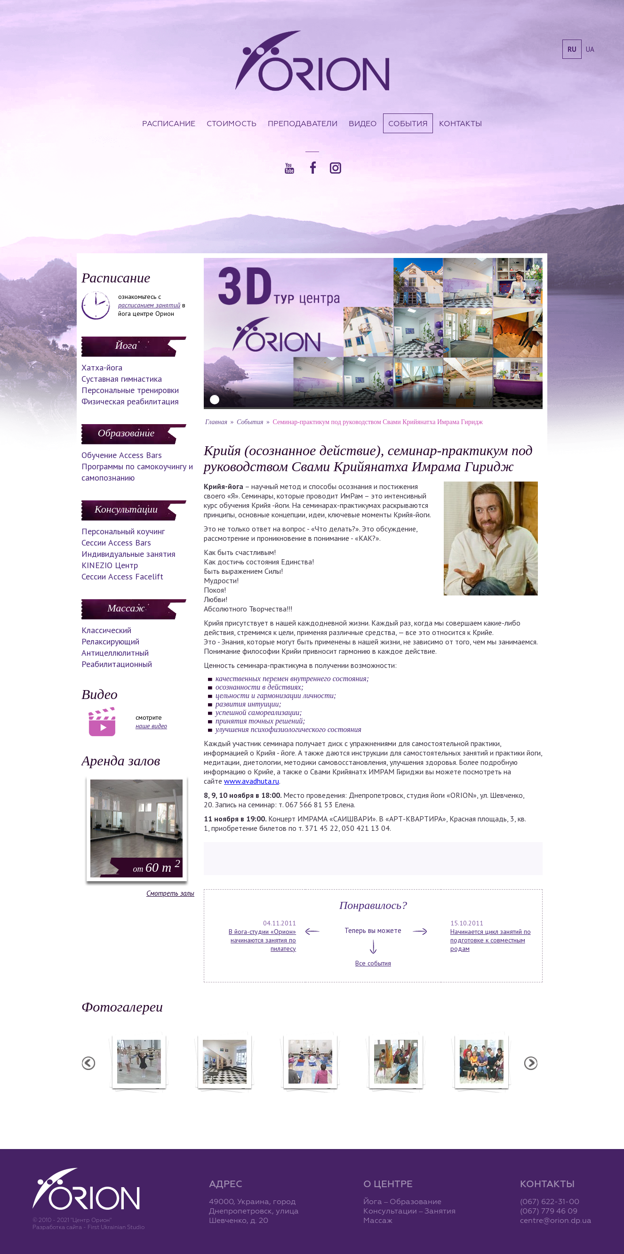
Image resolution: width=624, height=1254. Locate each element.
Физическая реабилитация (130, 401)
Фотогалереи (122, 1006)
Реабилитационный (116, 664)
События (408, 123)
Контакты (460, 123)
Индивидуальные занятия (128, 553)
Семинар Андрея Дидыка (481, 1098)
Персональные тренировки (130, 390)
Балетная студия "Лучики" (138, 1098)
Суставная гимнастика (121, 378)
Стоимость (231, 123)
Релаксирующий (110, 641)
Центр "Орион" (224, 1098)
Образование (126, 433)
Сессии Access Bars (116, 542)
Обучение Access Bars (121, 455)
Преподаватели (302, 123)
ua (590, 49)
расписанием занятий (149, 305)
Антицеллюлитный (115, 652)
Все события (373, 963)
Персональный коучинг (123, 531)
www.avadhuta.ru (251, 781)
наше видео (151, 726)
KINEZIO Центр (109, 565)
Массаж (125, 608)
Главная (216, 422)
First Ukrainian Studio (116, 1226)
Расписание (168, 123)
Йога (126, 345)
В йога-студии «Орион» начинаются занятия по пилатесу (262, 940)
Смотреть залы (170, 893)
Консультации (126, 509)
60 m (156, 867)
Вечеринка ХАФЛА (395, 1098)
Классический (106, 630)
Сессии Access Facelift (122, 576)
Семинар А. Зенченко (309, 1098)
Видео (363, 123)
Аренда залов (120, 760)
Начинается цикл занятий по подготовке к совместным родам (490, 940)
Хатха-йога (101, 367)
